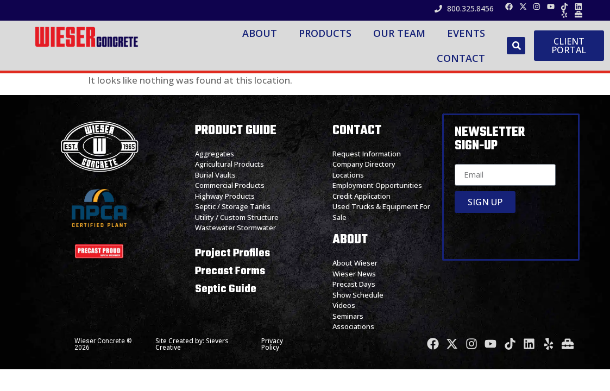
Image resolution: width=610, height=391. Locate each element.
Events (466, 33)
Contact (461, 58)
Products (325, 33)
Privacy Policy (272, 344)
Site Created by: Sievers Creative (192, 344)
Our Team (399, 33)
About (259, 33)
